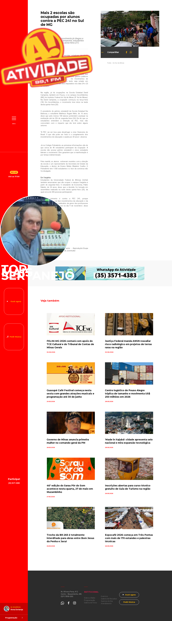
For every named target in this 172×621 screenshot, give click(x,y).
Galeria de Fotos (90, 603)
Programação (89, 600)
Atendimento (106, 603)
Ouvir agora (16, 301)
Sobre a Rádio (89, 598)
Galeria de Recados (109, 599)
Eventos (104, 596)
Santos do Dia (107, 601)
